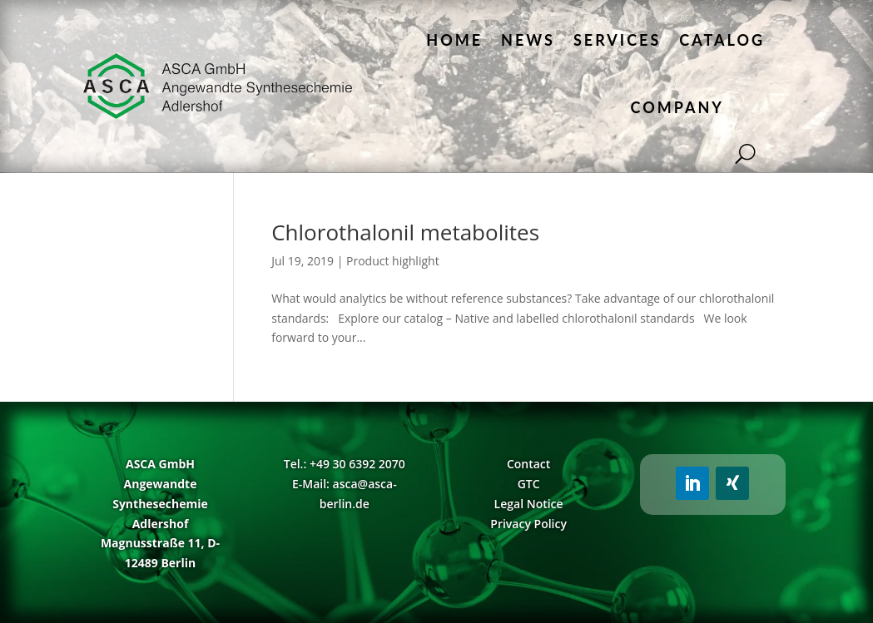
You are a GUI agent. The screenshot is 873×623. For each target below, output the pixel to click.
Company (677, 107)
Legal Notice (528, 504)
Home (454, 40)
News (528, 40)
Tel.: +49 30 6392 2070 (344, 464)
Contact (528, 464)
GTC (529, 484)
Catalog (722, 40)
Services (617, 40)
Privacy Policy (528, 524)
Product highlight (392, 261)
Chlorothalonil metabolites (405, 232)
